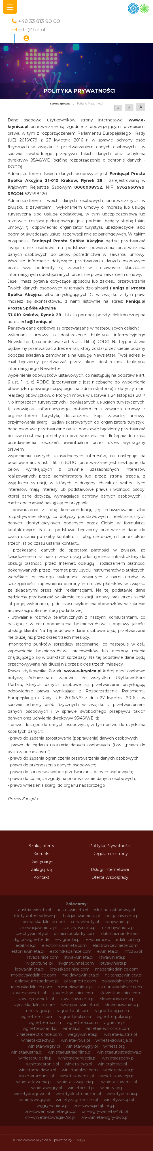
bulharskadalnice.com (44, 921)
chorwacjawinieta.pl (37, 927)
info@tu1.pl (31, 29)
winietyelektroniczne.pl (78, 1093)
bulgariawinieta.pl (122, 915)
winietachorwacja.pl (77, 1058)
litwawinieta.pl (112, 957)
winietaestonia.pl (42, 1064)
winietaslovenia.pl (77, 1075)
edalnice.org (128, 939)
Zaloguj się (41, 869)
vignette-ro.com (45, 1022)
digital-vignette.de (31, 939)
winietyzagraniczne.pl (77, 1099)
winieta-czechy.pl (38, 1040)
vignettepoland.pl (40, 1028)
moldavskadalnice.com (33, 975)
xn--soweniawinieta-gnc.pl (50, 1111)
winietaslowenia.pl (34, 1081)
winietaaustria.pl (26, 1052)
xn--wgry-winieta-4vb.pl (105, 1111)
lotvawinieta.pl (113, 963)
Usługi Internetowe (110, 869)
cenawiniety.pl (85, 921)
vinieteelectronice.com (39, 1034)
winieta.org (114, 1046)
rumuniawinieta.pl (75, 986)
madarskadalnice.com (116, 969)
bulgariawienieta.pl (81, 915)
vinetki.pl (71, 1028)
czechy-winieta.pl (79, 927)
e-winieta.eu (98, 939)
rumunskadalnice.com (120, 986)
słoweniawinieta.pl (123, 1004)
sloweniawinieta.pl (117, 998)
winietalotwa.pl (112, 1064)
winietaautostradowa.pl (119, 1052)
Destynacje (41, 861)
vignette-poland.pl (115, 1016)
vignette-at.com (73, 1010)
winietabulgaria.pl (35, 1058)
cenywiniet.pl (117, 921)
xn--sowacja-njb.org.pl (95, 1105)
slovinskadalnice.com (121, 992)
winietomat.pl (81, 1087)
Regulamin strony (110, 853)
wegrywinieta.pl (82, 1034)
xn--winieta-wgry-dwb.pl (104, 1117)
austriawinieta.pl (72, 909)
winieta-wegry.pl (44, 1046)
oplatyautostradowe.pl (37, 981)
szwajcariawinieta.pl (80, 1004)
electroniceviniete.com (115, 945)
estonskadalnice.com (71, 951)
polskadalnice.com (120, 981)
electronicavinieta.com (64, 945)
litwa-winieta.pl (78, 957)
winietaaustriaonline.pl (69, 1052)
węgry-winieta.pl (53, 1105)
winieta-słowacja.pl (113, 1040)
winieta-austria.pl (120, 1034)
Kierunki (41, 853)
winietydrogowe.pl (32, 1093)
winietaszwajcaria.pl (76, 1081)
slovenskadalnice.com (73, 992)
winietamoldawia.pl (37, 1069)
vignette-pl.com (75, 1016)
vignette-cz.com (37, 1016)
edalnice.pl (26, 945)
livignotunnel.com (76, 963)
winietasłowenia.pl (119, 1081)
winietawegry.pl (46, 1087)
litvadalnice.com (43, 957)
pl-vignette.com (80, 981)
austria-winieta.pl (34, 909)
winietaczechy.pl (118, 1058)
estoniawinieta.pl (27, 951)
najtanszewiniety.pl (123, 975)
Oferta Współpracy (110, 877)
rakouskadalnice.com (31, 986)
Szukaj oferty (41, 845)
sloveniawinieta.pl (29, 992)
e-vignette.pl (67, 939)
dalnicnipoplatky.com (74, 933)
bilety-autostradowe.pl (36, 915)
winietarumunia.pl (36, 1075)
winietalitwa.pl (78, 1064)
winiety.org (111, 1087)
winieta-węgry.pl (82, 1046)
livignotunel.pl (39, 963)
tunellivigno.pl (38, 1010)
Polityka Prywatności (110, 845)
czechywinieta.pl (118, 927)
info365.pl (133, 951)
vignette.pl (114, 1022)
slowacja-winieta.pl (36, 998)
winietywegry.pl (34, 1099)
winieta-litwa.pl (75, 1040)
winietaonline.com (80, 1069)
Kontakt (41, 877)
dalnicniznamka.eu (119, 933)
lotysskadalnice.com (70, 969)
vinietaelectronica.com (108, 1028)
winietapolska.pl (118, 1069)
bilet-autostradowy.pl (114, 909)
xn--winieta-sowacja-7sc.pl (50, 1117)
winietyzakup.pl (119, 1099)
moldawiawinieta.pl (80, 975)
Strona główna (60, 103)
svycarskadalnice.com (33, 1004)
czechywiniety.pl (32, 933)
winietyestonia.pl (123, 1093)
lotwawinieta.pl (29, 969)
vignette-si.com (82, 1022)
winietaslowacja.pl (116, 1075)
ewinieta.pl (107, 951)
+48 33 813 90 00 (39, 21)
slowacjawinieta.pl (77, 998)
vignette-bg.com (112, 1010)
